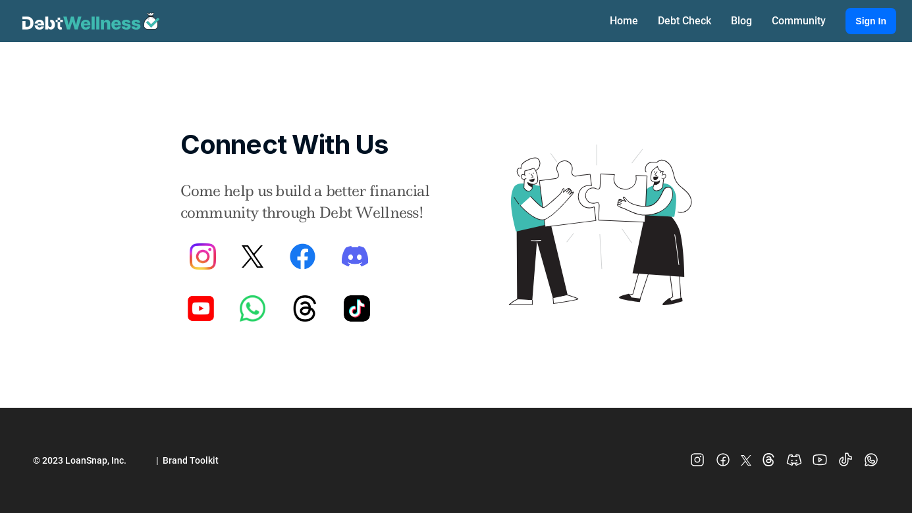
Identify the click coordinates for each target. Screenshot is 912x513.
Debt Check (684, 20)
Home (624, 20)
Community (799, 20)
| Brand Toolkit (187, 460)
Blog (741, 20)
